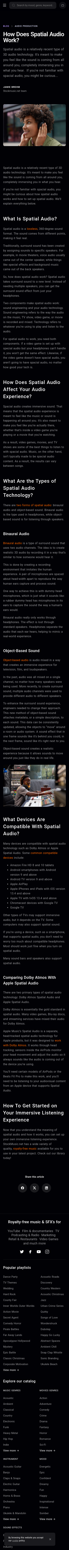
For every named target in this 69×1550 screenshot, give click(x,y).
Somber (44, 1513)
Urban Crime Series (52, 1306)
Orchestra (9, 1501)
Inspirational (47, 1501)
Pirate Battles (11, 1329)
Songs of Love (49, 1317)
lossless (32, 228)
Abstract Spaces (50, 1340)
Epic (42, 1472)
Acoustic (8, 1398)
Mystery (7, 1346)
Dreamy (44, 1484)
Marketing (48, 1235)
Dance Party (10, 1276)
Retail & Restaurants (22, 1239)
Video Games (48, 1239)
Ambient (8, 1404)
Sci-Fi (43, 1444)
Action (43, 1398)
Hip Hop (8, 1438)
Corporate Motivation (15, 1364)
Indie (6, 1444)
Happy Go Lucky (50, 1335)
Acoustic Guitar (12, 1466)
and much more (34, 1243)
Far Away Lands (12, 1335)
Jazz (43, 1300)
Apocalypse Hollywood (16, 1340)
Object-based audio (15, 660)
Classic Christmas (14, 1358)
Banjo (6, 1472)
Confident (45, 1478)
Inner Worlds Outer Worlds (18, 1306)
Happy (43, 1495)
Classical (8, 1409)
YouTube (14, 1231)
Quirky (44, 1311)
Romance (45, 1438)
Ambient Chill (49, 1346)
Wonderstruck (49, 1323)
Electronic (9, 1421)
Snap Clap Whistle (51, 1352)
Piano (6, 1507)
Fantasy (44, 1427)
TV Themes (10, 1282)
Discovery (46, 1282)
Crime (43, 1415)
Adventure (46, 1404)
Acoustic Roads (50, 1276)
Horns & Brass (11, 1495)
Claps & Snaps (11, 1478)
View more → (11, 1370)
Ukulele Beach (49, 1364)
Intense (44, 1507)
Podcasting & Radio (25, 1235)
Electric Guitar (11, 1484)
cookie (15, 1540)
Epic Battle (9, 1352)
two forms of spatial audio (34, 505)
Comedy (44, 1409)
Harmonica (9, 1490)
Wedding (8, 1288)
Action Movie (11, 1311)
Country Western (50, 1288)
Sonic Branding (49, 1358)
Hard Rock (9, 1294)
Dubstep (46, 1329)
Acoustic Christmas (52, 1294)
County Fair (10, 1300)
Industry (8, 1546)
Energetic (45, 1466)
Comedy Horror (12, 1323)
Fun (42, 1490)
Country (7, 1415)
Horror (43, 1433)
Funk (6, 1427)
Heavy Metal (10, 1433)
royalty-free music (25, 1148)
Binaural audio (12, 543)
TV (57, 1231)
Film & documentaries (37, 1231)
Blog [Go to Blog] (6, 26)
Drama (43, 1421)
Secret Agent (10, 1317)
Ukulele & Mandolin (14, 1513)
